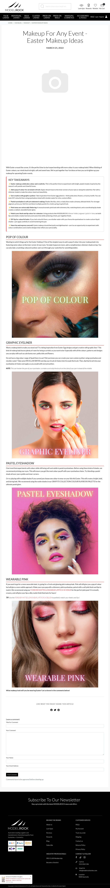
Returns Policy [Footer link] (80, 845)
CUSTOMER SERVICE (83, 820)
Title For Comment (12, 722)
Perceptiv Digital (61, 886)
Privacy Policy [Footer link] (80, 849)
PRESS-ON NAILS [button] (57, 17)
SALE (92, 17)
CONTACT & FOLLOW (83, 854)
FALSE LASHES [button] (6, 17)
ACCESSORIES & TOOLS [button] (83, 17)
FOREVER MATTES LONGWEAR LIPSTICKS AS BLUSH (33, 597)
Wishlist (95, 8)
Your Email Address (12, 766)
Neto (49, 886)
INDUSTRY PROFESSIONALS (56, 854)
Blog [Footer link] (47, 841)
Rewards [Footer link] (49, 837)
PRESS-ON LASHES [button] (47, 17)
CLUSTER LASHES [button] (36, 17)
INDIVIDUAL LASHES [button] (16, 17)
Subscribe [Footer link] (49, 845)
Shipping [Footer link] (78, 837)
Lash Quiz (81, 8)
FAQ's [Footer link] (78, 825)
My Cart (102, 8)
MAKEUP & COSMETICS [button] (69, 17)
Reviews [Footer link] (49, 833)
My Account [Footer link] (80, 829)
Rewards (89, 8)
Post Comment (12, 775)
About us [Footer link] (49, 825)
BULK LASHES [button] (27, 17)
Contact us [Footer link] (79, 841)
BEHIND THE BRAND (53, 820)
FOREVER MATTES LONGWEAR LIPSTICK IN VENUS (51, 590)
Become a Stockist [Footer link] (52, 862)
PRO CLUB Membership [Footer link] (54, 858)
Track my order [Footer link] (81, 833)
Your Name (9, 758)
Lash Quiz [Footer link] (49, 829)
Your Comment (11, 730)
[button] (82, 6)
